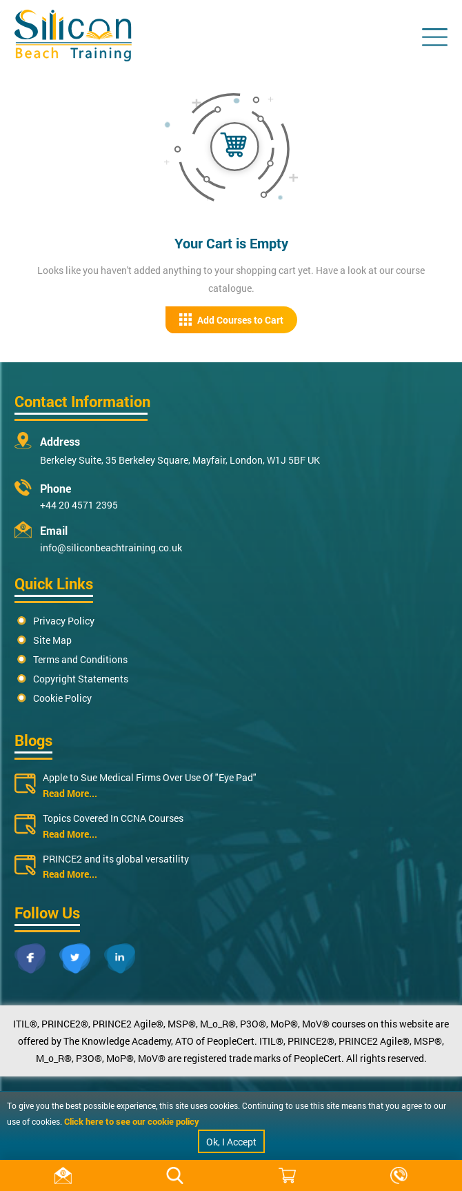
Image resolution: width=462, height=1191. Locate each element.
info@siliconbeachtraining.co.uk (111, 547)
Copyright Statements (80, 678)
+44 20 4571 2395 (79, 504)
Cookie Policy (62, 698)
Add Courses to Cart (231, 319)
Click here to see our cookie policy (131, 1121)
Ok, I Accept (231, 1141)
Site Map (52, 640)
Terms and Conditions (80, 659)
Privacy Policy (63, 620)
